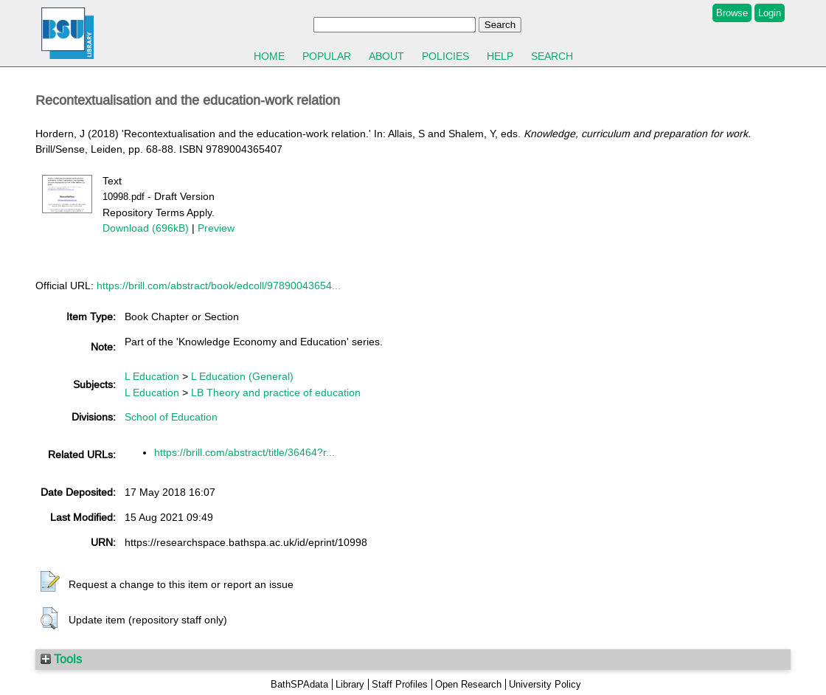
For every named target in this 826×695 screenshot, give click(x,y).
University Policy (545, 684)
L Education (152, 376)
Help (500, 56)
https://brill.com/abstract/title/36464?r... (244, 452)
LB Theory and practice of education (276, 392)
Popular (326, 56)
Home (269, 56)
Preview (216, 228)
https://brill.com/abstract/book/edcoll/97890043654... (219, 285)
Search (552, 56)
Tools (61, 658)
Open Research (468, 684)
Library (350, 684)
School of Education (171, 417)
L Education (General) (242, 376)
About (386, 56)
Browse (732, 12)
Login (769, 12)
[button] (50, 582)
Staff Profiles (400, 684)
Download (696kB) (146, 228)
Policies (445, 56)
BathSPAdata (299, 684)
